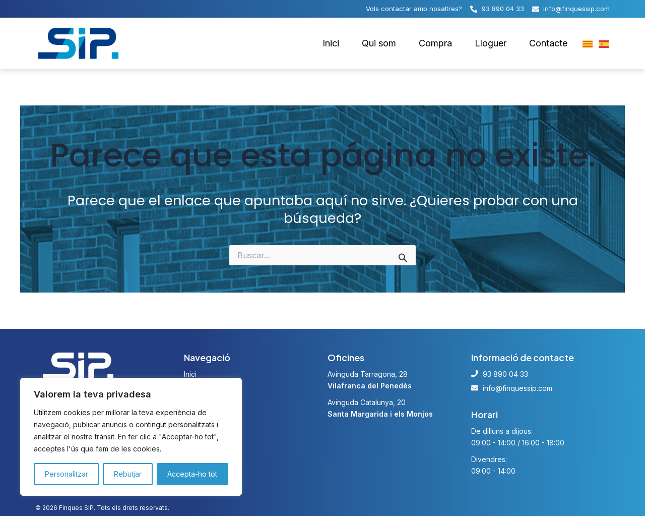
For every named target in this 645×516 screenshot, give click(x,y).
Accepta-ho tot (193, 474)
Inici (336, 43)
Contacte (549, 43)
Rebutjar (128, 474)
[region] (131, 437)
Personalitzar (66, 474)
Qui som (384, 43)
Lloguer (493, 43)
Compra (439, 43)
